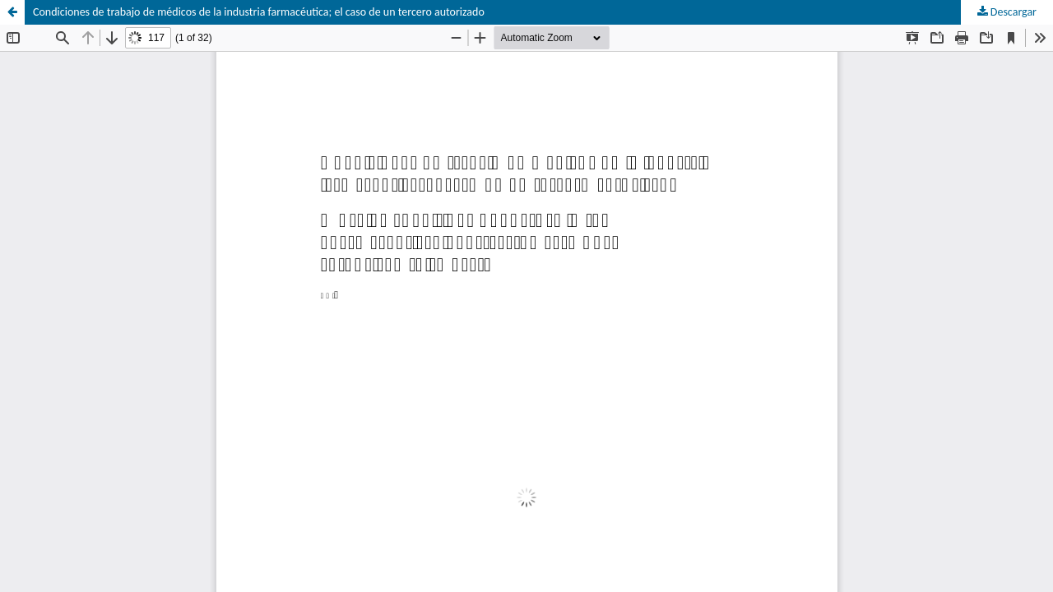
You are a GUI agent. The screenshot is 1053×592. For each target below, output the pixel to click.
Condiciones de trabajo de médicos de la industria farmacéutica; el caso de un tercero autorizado (259, 12)
